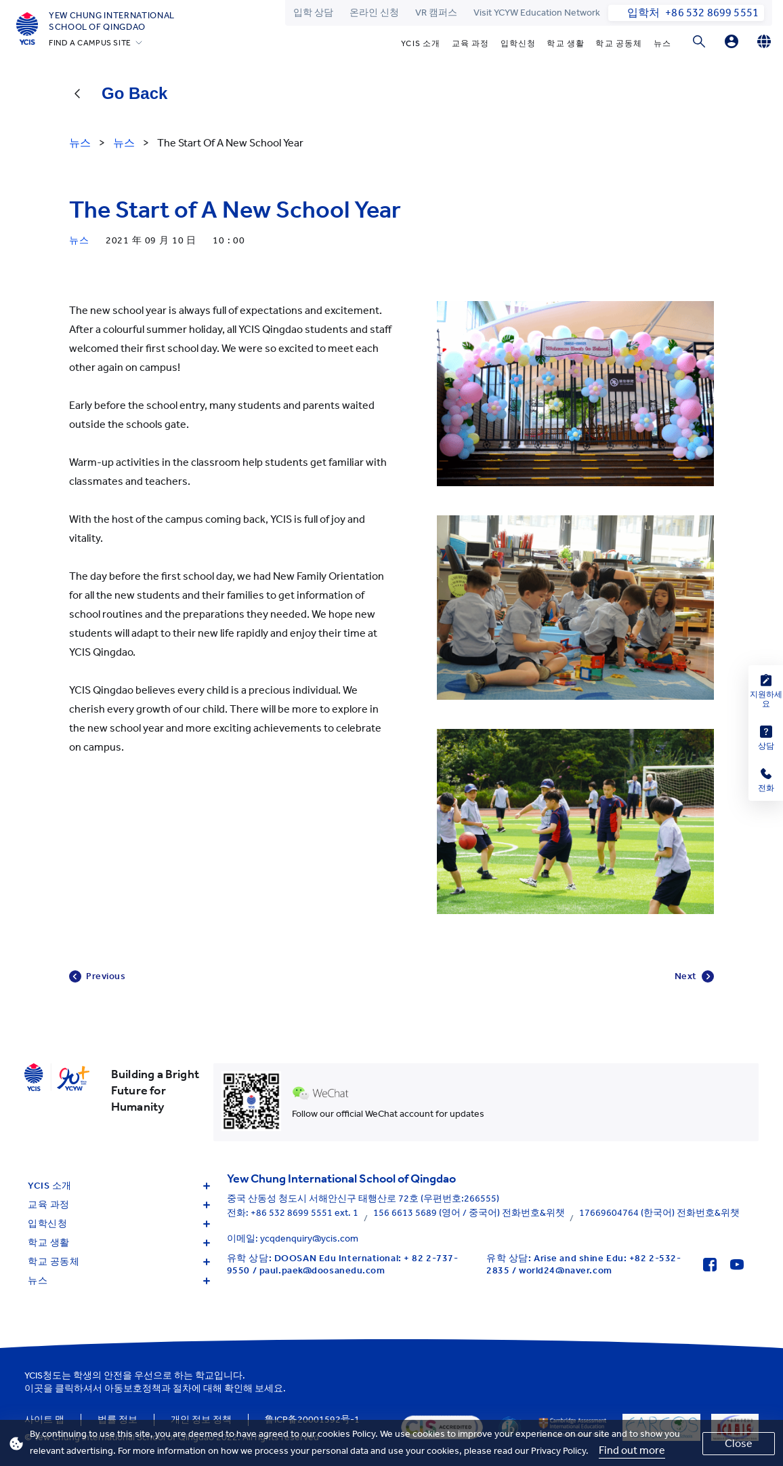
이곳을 (38, 1388)
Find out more (632, 1450)
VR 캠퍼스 (436, 12)
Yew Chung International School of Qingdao (112, 21)
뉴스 (662, 43)
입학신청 (518, 43)
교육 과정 (471, 43)
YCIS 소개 (420, 43)
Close (739, 1443)
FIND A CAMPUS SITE (90, 42)
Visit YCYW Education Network (536, 12)
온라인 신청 (374, 12)
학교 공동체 (618, 43)
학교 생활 (566, 43)
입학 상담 (313, 12)
